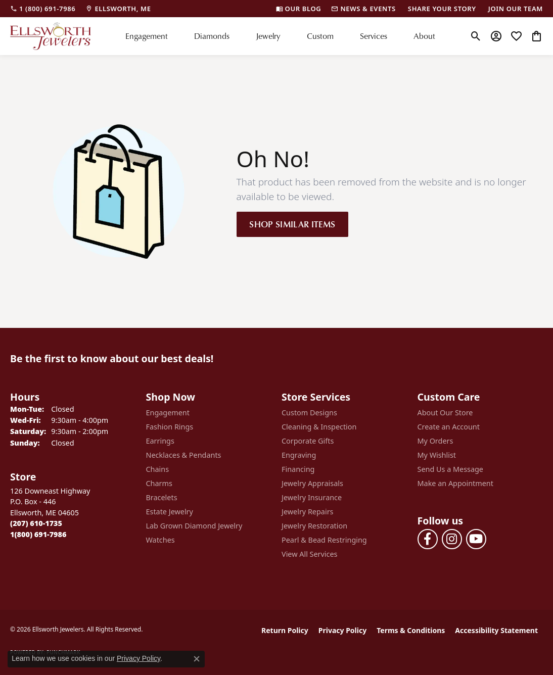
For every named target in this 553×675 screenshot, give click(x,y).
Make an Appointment (455, 483)
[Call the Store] (36, 523)
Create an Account (449, 426)
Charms (159, 483)
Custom (320, 35)
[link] (42, 8)
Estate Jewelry (169, 511)
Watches (160, 540)
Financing (298, 469)
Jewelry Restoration (314, 526)
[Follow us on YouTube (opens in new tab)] (476, 539)
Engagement (146, 35)
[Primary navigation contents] (280, 36)
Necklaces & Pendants (183, 455)
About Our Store (445, 412)
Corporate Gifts (308, 441)
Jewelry (268, 35)
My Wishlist (437, 455)
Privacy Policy (342, 630)
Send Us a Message (450, 469)
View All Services (310, 554)
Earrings (160, 441)
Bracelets (161, 497)
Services (373, 35)
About (424, 35)
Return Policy (284, 630)
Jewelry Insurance (312, 497)
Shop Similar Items (292, 224)
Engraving (299, 455)
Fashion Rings (170, 426)
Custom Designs (309, 412)
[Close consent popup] (197, 659)
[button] (476, 36)
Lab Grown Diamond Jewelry (194, 526)
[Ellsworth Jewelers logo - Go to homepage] (50, 36)
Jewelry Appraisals (312, 483)
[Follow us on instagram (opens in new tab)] (452, 539)
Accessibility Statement (496, 630)
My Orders (435, 441)
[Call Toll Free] (38, 534)
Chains (157, 469)
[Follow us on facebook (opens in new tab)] (428, 539)
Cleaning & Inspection (319, 426)
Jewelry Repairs (307, 511)
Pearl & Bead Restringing (324, 540)
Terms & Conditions (411, 630)
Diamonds (211, 35)
